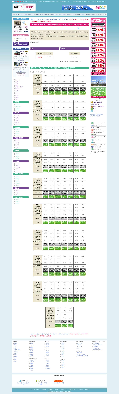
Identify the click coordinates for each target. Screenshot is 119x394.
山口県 (63, 346)
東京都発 (17, 104)
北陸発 (63, 14)
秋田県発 (17, 180)
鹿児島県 (63, 364)
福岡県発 (17, 164)
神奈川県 (32, 361)
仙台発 (17, 99)
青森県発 (17, 178)
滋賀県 (47, 365)
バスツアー (98, 14)
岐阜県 (47, 354)
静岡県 (47, 352)
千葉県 (31, 363)
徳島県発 (17, 154)
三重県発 (17, 135)
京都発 (25, 14)
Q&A (17, 40)
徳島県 (63, 353)
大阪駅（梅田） (17, 349)
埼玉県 (31, 365)
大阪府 (47, 360)
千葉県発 (17, 108)
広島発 (17, 95)
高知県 (63, 356)
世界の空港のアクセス (98, 349)
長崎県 (63, 367)
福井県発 (17, 194)
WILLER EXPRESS (97, 102)
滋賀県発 (17, 120)
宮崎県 (63, 365)
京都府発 (17, 117)
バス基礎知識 (96, 343)
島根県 (63, 349)
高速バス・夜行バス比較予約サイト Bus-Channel (44, 19)
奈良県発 (17, 122)
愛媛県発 (17, 156)
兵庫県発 (17, 119)
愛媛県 (63, 354)
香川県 (63, 351)
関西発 (21, 112)
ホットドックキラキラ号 (98, 106)
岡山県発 (17, 142)
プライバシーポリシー (35, 389)
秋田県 (31, 352)
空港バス (93, 14)
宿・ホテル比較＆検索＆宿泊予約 (42, 1)
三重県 (47, 355)
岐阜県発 (17, 133)
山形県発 (17, 183)
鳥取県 (63, 348)
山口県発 (17, 144)
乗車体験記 (79, 352)
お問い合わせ (72, 389)
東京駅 (15, 343)
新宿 (15, 344)
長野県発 (17, 201)
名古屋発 (17, 93)
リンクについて (63, 389)
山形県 (31, 354)
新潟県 (31, 366)
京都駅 (15, 353)
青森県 (31, 347)
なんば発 (17, 88)
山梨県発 (17, 203)
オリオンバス (96, 104)
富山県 (47, 344)
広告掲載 (50, 389)
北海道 (31, 343)
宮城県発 (17, 176)
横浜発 (17, 85)
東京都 (31, 360)
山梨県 (31, 370)
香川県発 (17, 153)
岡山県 (63, 344)
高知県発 (17, 158)
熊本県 (63, 362)
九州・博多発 (50, 14)
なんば (15, 351)
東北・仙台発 (58, 14)
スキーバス (87, 14)
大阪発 (21, 14)
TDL (15, 346)
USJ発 (82, 14)
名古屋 (15, 356)
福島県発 (17, 185)
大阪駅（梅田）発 (19, 86)
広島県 (63, 343)
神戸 (15, 354)
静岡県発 (17, 131)
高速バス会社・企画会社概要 (96, 114)
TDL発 (17, 83)
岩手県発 (17, 181)
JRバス (94, 108)
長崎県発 (17, 170)
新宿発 (17, 81)
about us (87, 389)
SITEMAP (31, 1)
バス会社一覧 (96, 348)
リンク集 (56, 389)
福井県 (47, 346)
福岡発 (17, 97)
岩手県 (31, 349)
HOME (26, 1)
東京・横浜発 (16, 14)
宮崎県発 (17, 169)
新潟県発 (17, 199)
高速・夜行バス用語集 (95, 115)
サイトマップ (80, 389)
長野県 (31, 368)
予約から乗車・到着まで (82, 355)
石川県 (47, 343)
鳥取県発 (17, 145)
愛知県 (47, 350)
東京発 (21, 102)
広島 (15, 358)
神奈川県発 (18, 106)
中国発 (41, 14)
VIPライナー (95, 111)
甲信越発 (68, 14)
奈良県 (47, 366)
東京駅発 (17, 79)
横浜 (15, 348)
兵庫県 (47, 363)
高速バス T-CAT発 (63, 19)
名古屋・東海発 (35, 14)
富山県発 (17, 192)
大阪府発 (17, 115)
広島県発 (17, 140)
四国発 (45, 14)
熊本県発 (17, 165)
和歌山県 (48, 368)
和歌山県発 (18, 124)
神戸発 (29, 14)
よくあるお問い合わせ (98, 344)
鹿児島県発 (18, 167)
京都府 (47, 361)
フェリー (104, 14)
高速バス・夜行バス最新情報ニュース (60, 1)
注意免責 (44, 389)
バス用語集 (95, 346)
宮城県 (31, 350)
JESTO (59, 391)
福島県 (31, 355)
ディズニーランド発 (75, 14)
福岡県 (63, 360)
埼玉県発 (17, 110)
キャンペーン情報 (81, 354)
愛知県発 (17, 129)
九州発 (21, 161)
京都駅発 (17, 90)
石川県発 (17, 190)
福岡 (15, 359)
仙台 (15, 361)
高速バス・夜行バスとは (21, 38)
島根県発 (17, 147)
